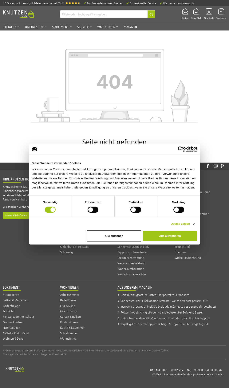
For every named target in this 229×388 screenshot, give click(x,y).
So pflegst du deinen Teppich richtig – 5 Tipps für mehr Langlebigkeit (164, 324)
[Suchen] (151, 14)
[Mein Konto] (208, 14)
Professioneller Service (142, 3)
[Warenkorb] (220, 14)
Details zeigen (180, 223)
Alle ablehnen (114, 235)
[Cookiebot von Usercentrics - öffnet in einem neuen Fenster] (180, 149)
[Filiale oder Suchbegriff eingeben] (104, 14)
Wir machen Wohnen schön (179, 3)
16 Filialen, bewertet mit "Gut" (33, 3)
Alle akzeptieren (170, 235)
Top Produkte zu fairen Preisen (105, 3)
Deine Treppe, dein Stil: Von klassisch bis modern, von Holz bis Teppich (165, 318)
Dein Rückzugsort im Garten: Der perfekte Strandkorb (154, 295)
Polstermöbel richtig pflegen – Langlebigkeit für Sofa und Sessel (161, 312)
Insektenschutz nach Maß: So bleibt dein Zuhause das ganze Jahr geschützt (168, 306)
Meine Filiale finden (16, 215)
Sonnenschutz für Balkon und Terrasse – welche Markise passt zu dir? (164, 301)
